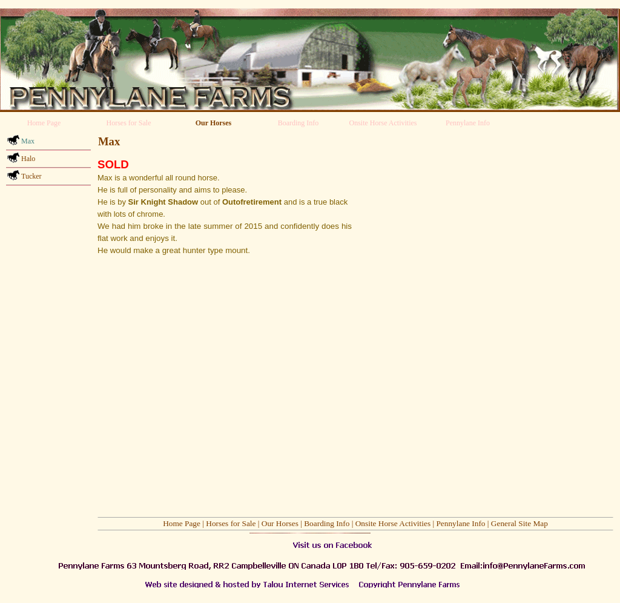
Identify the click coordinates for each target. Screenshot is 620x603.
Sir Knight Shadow (163, 201)
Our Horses (280, 523)
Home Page (181, 523)
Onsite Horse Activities (392, 523)
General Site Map (519, 523)
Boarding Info (326, 523)
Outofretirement (252, 201)
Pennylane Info (460, 523)
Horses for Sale (231, 523)
